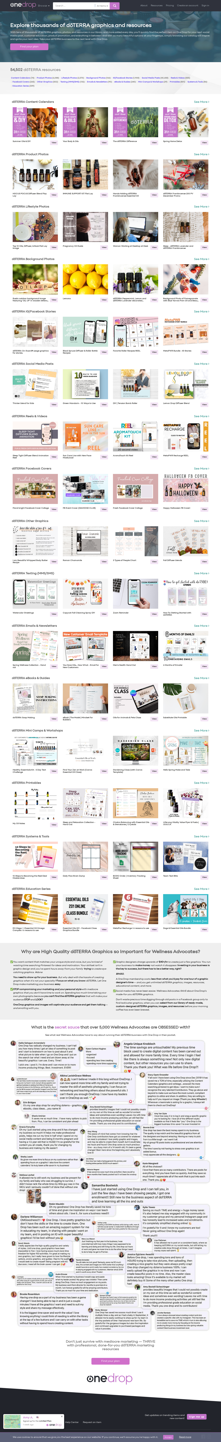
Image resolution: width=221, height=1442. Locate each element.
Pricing (170, 6)
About (143, 6)
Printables (177, 82)
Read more (185, 1437)
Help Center (72, 1422)
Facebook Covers (23, 82)
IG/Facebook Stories (126, 78)
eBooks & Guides (125, 82)
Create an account (187, 6)
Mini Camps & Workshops (152, 82)
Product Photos (48, 78)
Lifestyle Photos (72, 78)
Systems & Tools (197, 82)
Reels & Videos (180, 78)
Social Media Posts (155, 78)
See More (201, 102)
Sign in (205, 6)
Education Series (23, 86)
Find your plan (29, 46)
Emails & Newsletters (99, 82)
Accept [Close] (168, 1437)
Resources (157, 6)
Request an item (92, 1422)
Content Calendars (22, 78)
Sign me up (196, 1416)
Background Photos (98, 78)
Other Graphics (47, 82)
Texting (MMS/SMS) (72, 82)
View (54, 143)
